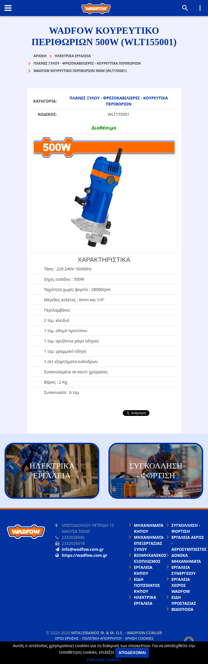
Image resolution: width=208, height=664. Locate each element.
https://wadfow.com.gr (81, 555)
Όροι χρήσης (66, 638)
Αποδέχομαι (132, 652)
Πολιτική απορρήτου (102, 638)
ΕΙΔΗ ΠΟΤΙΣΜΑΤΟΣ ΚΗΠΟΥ (147, 585)
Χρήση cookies (139, 638)
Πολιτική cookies (104, 659)
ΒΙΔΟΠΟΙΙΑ (182, 609)
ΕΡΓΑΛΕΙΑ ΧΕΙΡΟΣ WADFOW (180, 585)
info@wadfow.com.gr (79, 549)
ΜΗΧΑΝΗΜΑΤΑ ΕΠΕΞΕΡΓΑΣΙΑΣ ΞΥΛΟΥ (148, 543)
